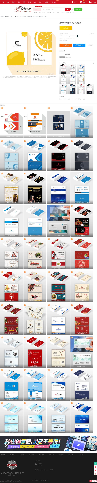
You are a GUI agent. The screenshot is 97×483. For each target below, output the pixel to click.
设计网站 (7, 16)
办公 (35, 2)
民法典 (35, 12)
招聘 (40, 12)
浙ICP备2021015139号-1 (16, 480)
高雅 (80, 99)
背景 (24, 2)
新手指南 (41, 454)
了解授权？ (90, 45)
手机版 (80, 454)
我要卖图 (95, 464)
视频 (29, 2)
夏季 (58, 12)
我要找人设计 (78, 9)
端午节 (74, 12)
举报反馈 (92, 33)
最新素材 (2, 454)
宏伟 (72, 99)
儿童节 (54, 12)
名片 (21, 16)
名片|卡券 (17, 16)
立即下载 (66, 28)
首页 (2, 2)
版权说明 (70, 454)
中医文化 (62, 12)
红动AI (54, 1)
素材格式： (61, 36)
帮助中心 (51, 454)
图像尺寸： (61, 38)
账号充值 (31, 454)
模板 (8, 2)
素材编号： (61, 33)
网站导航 (22, 454)
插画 (19, 2)
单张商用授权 (66, 45)
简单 (65, 99)
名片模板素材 (62, 63)
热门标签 (12, 454)
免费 (40, 2)
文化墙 (44, 12)
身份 (84, 99)
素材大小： (61, 40)
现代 (69, 99)
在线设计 (46, 2)
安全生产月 (68, 12)
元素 (13, 2)
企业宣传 (49, 12)
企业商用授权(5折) (79, 45)
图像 (61, 99)
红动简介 (61, 454)
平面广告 (11, 16)
